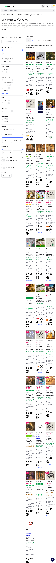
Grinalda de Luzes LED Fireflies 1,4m (49, 287)
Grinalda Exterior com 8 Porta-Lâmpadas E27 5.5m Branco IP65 (40, 224)
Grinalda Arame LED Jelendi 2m (50, 69)
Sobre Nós (3, 523)
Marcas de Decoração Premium (34, 529)
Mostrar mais (6, 93)
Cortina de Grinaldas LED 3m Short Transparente (40, 387)
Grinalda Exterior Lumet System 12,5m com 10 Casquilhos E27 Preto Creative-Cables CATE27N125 (30, 424)
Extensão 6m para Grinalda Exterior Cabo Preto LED (50, 321)
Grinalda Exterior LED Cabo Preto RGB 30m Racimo (39, 322)
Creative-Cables (14, 474)
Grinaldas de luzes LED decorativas (10, 16)
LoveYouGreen (32, 542)
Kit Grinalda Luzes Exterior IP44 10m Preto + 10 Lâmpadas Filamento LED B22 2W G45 (50, 390)
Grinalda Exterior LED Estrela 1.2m (49, 155)
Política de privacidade (19, 555)
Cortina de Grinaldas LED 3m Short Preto (30, 155)
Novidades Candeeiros (34, 525)
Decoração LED (11, 14)
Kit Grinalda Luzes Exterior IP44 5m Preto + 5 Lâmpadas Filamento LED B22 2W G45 (50, 356)
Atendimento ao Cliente (5, 526)
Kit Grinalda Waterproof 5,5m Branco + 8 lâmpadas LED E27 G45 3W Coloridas (30, 224)
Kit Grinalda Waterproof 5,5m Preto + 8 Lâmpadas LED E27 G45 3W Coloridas (40, 190)
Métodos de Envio (5, 529)
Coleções (31, 540)
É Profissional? (5, 534)
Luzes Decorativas (35, 14)
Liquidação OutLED (20, 538)
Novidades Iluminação (20, 525)
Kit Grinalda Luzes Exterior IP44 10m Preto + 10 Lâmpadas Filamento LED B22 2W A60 (50, 258)
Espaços (31, 536)
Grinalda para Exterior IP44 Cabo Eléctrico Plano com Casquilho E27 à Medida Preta (50, 225)
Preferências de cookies (46, 555)
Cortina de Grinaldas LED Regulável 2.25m (30, 387)
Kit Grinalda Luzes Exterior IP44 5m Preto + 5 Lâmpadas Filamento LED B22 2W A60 (50, 190)
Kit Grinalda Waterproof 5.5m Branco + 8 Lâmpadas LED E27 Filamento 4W (40, 257)
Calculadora (18, 531)
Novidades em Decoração (32, 533)
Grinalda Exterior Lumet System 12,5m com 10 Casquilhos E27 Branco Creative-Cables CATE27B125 (40, 358)
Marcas (17, 527)
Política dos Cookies (32, 555)
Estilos (30, 538)
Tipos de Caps (18, 529)
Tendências (32, 527)
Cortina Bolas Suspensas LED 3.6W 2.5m (40, 155)
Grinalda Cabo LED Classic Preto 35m (30, 254)
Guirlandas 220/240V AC (28, 16)
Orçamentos (18, 533)
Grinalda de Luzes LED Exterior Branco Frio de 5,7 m (30, 322)
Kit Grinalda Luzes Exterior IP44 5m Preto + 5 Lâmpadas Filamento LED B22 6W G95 (40, 290)
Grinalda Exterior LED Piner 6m (29, 188)
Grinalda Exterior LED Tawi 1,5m (29, 353)
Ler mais (3, 29)
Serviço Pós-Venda (24, 557)
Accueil (3, 14)
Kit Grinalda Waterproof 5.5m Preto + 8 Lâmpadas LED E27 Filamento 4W (30, 72)
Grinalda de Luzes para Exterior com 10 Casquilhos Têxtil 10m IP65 (50, 112)
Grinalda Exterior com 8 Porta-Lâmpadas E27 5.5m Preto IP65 (40, 71)
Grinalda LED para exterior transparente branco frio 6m (30, 288)
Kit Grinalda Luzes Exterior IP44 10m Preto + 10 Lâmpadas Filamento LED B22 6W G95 (30, 119)
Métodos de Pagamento (4, 531)
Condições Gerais (6, 555)
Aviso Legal (34, 557)
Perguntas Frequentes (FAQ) (7, 537)
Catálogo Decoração (23, 14)
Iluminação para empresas (19, 535)
